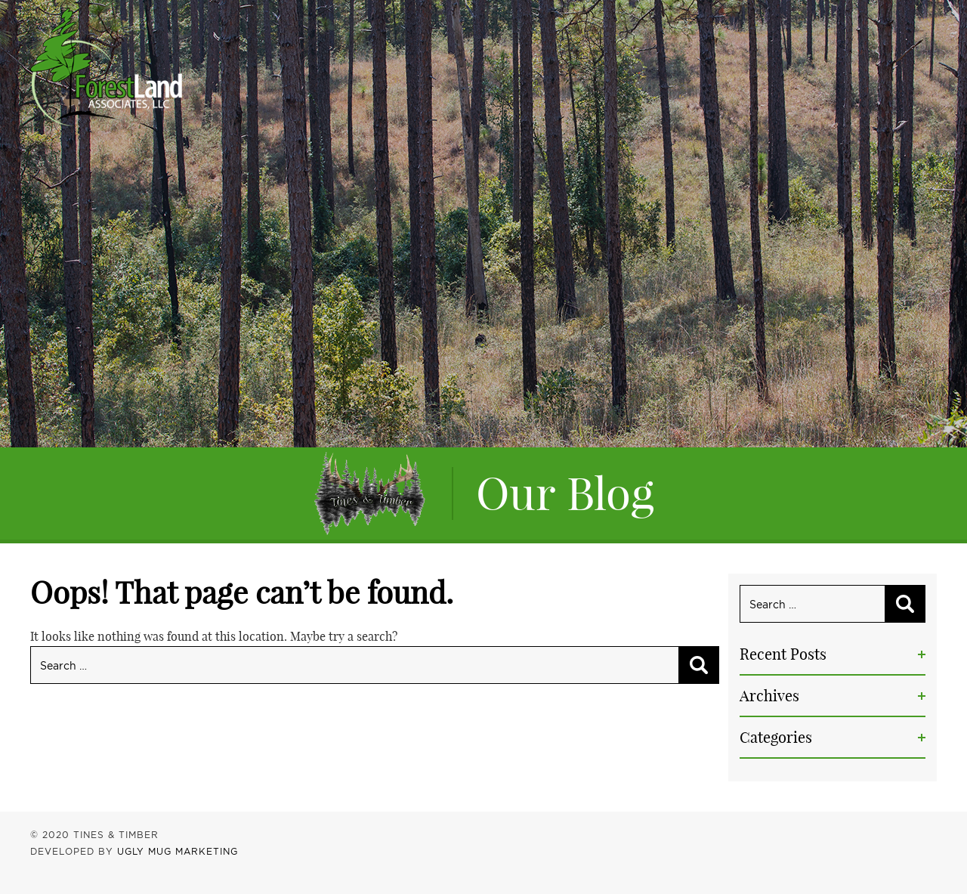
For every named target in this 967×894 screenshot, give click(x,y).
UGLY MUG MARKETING (177, 851)
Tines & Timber (106, 67)
